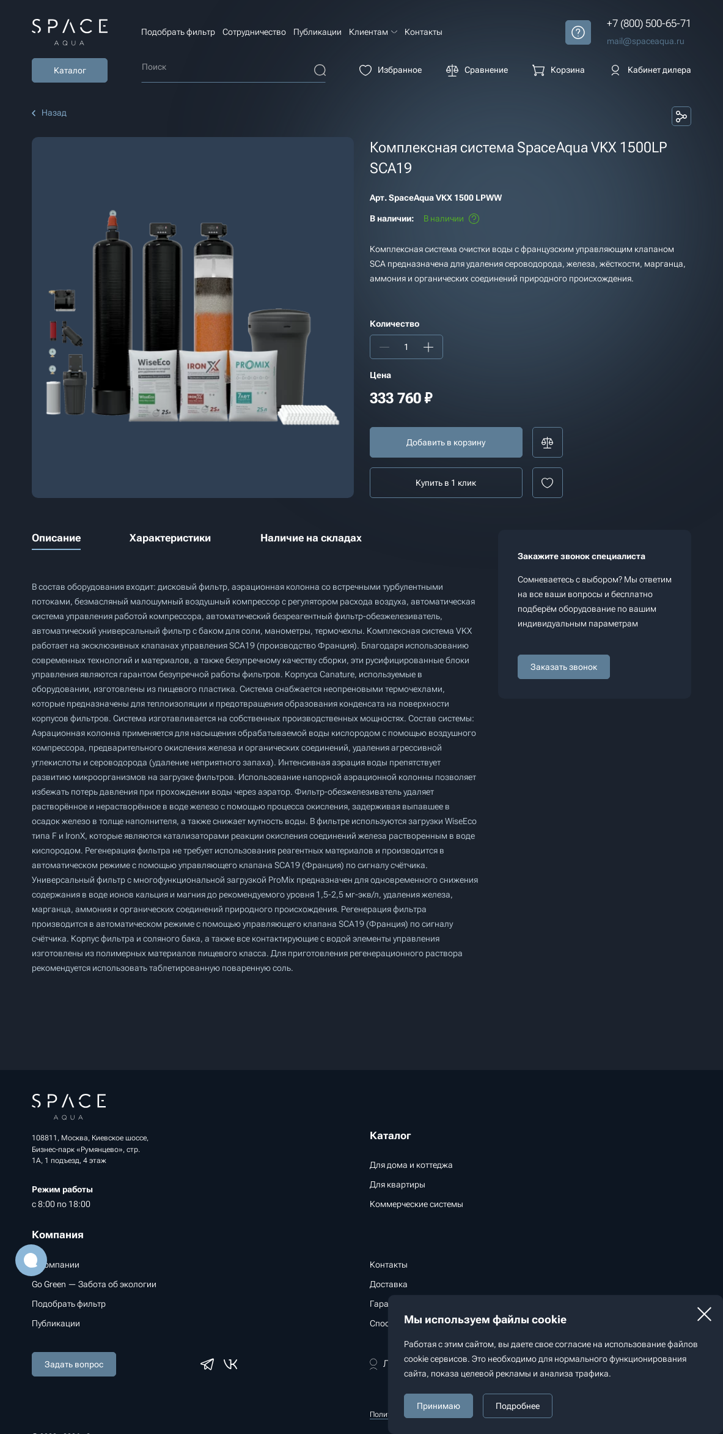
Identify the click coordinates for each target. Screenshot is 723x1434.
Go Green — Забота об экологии (94, 1284)
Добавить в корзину (445, 442)
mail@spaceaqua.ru (645, 41)
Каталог (70, 70)
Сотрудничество (254, 32)
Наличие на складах (311, 538)
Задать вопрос (74, 1364)
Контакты (423, 32)
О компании (55, 1264)
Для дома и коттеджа (411, 1165)
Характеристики (170, 538)
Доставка (389, 1284)
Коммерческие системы (416, 1204)
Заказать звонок (563, 667)
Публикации (317, 32)
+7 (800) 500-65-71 (649, 23)
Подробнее (518, 1406)
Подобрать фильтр (178, 32)
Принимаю (438, 1406)
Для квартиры (397, 1184)
